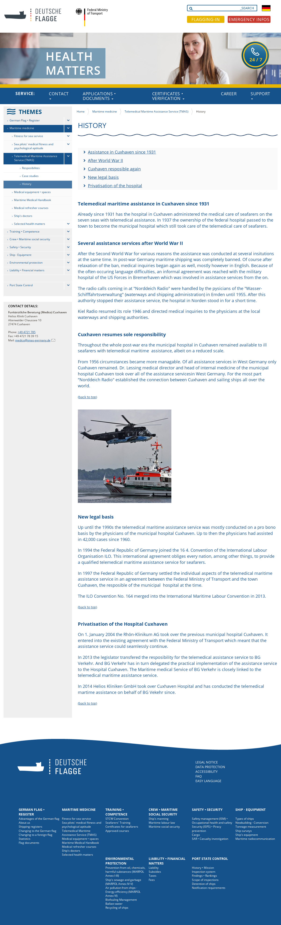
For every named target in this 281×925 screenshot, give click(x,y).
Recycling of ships (116, 908)
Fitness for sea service (28, 136)
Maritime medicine (22, 128)
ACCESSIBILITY (206, 771)
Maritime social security (164, 827)
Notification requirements (208, 888)
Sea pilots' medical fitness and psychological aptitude (33, 146)
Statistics (24, 839)
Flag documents (29, 843)
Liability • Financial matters (27, 270)
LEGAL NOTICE (206, 762)
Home (81, 111)
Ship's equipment (246, 835)
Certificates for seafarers (121, 827)
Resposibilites (31, 168)
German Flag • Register (25, 120)
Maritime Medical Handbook (32, 200)
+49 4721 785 (27, 332)
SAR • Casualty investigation (210, 839)
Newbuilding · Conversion (251, 823)
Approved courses (117, 831)
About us (24, 823)
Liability (154, 868)
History (26, 184)
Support (260, 95)
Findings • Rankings (204, 876)
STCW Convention (117, 819)
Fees (152, 880)
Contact (59, 95)
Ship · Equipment (20, 255)
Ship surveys (243, 831)
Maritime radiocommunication (255, 839)
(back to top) (87, 397)
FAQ (198, 776)
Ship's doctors (23, 216)
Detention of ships (204, 884)
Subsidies (155, 872)
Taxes (152, 876)
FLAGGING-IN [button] (205, 19)
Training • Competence (25, 231)
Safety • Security (20, 247)
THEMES (30, 112)
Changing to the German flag (37, 831)
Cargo (196, 835)
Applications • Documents (99, 96)
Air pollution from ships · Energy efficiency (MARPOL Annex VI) (122, 892)
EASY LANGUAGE (208, 781)
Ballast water (113, 904)
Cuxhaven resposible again (114, 169)
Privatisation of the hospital (115, 185)
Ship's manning (159, 819)
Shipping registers (30, 827)
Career (229, 93)
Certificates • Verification (168, 96)
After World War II (105, 160)
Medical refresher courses (31, 208)
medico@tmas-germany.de (32, 340)
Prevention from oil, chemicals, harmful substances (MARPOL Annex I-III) (125, 872)
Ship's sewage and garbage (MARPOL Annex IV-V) (123, 882)
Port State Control (21, 285)
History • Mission (203, 868)
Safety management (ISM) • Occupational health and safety (212, 821)
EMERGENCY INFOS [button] (249, 19)
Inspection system (203, 872)
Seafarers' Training (117, 823)
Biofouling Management (121, 900)
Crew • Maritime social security (30, 239)
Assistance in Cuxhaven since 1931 (122, 152)
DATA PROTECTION (210, 767)
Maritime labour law (162, 823)
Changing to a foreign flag (35, 835)
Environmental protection (26, 263)
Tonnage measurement (250, 827)
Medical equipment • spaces (32, 192)
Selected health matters (29, 224)
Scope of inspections (205, 880)
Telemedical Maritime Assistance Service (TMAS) (35, 158)
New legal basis (103, 177)
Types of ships (244, 819)
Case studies (30, 176)
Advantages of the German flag (39, 819)
